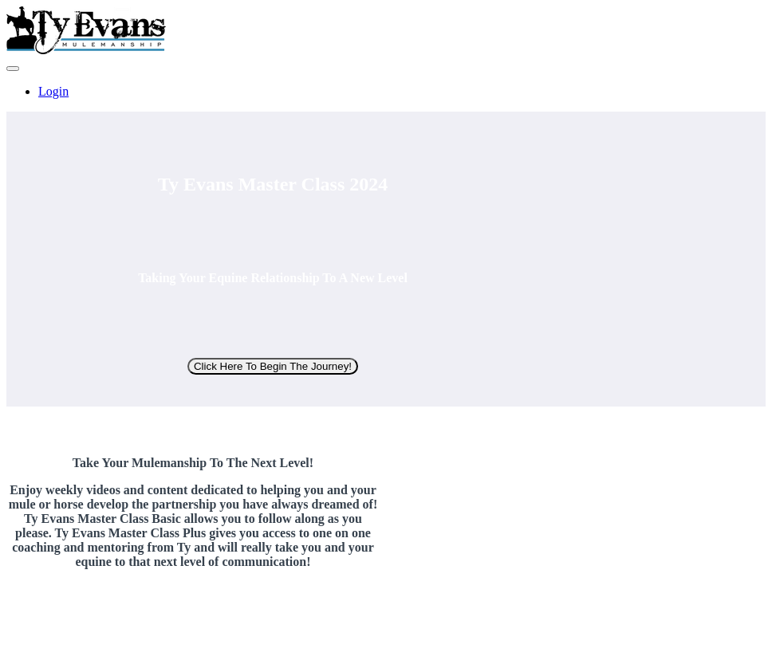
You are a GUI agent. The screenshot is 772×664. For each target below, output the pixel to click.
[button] (12, 68)
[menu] (386, 91)
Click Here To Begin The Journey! (273, 366)
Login (53, 91)
